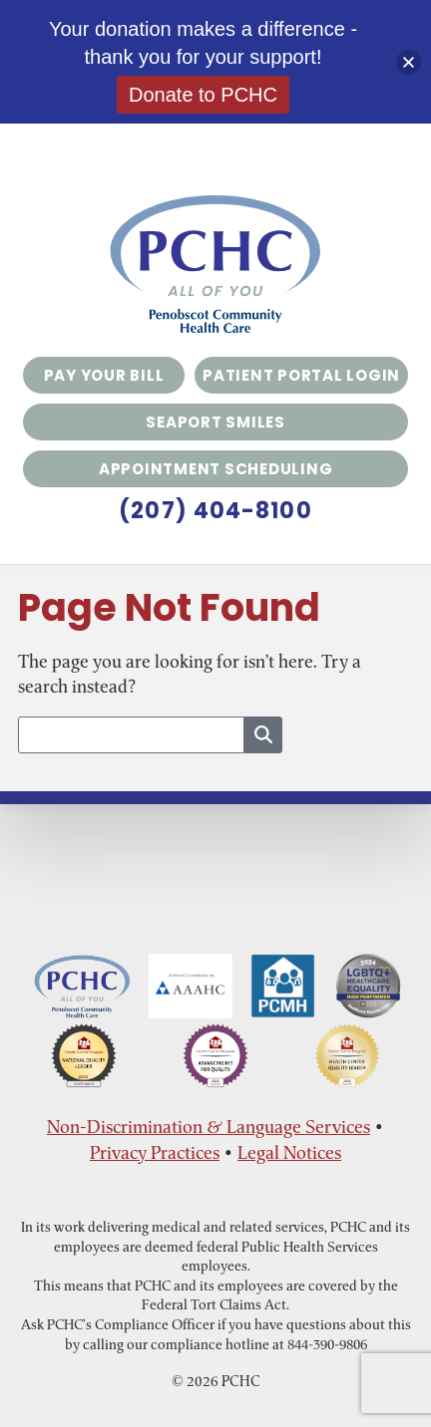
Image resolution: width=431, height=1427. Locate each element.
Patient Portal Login (301, 375)
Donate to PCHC (203, 95)
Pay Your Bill (104, 375)
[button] (408, 62)
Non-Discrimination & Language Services (208, 1126)
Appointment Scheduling (216, 468)
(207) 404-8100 (215, 511)
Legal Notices (289, 1152)
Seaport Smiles (215, 422)
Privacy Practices (154, 1152)
